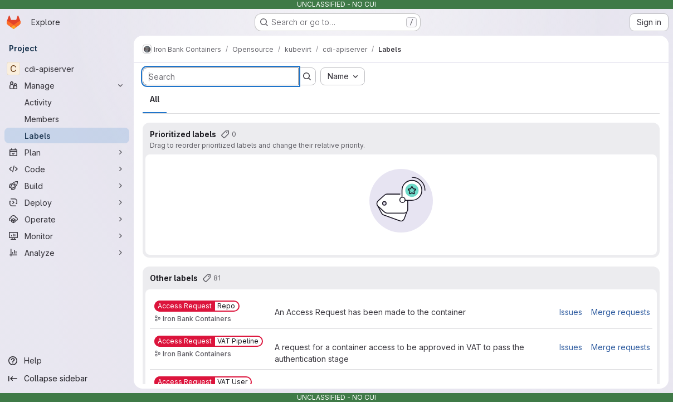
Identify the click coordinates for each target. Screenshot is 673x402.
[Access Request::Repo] (197, 306)
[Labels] (66, 135)
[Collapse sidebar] (66, 378)
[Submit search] (307, 76)
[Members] (66, 119)
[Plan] (66, 152)
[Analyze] (66, 252)
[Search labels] (221, 76)
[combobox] (342, 76)
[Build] (66, 185)
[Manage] (66, 85)
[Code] (66, 169)
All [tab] (154, 99)
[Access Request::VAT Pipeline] (208, 341)
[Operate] (66, 219)
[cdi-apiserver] (66, 68)
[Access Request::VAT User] (203, 382)
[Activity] (66, 102)
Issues (570, 312)
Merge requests (620, 312)
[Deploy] (66, 202)
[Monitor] (66, 236)
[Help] (66, 361)
